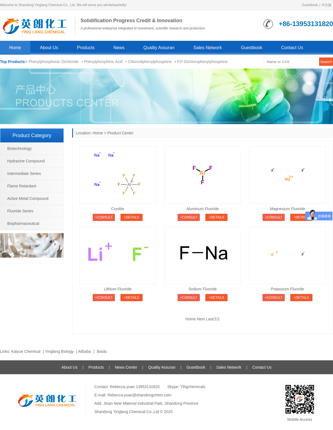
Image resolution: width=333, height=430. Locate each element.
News (119, 47)
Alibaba (84, 351)
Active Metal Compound (28, 198)
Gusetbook (195, 367)
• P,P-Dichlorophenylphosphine (201, 61)
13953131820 (148, 386)
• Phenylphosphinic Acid (102, 61)
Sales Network (207, 47)
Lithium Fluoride (118, 289)
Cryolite (117, 209)
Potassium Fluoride (287, 289)
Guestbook (310, 5)
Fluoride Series (20, 211)
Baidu (102, 351)
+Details (131, 217)
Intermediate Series (24, 173)
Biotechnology (19, 148)
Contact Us (292, 47)
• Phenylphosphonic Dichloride (52, 61)
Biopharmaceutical (23, 223)
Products (86, 47)
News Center (126, 367)
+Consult (103, 217)
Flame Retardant (21, 186)
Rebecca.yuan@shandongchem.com (139, 395)
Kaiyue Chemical (25, 351)
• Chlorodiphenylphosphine (148, 61)
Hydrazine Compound (26, 161)
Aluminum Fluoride (202, 209)
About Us (49, 47)
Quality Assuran (159, 47)
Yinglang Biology (59, 351)
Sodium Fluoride (202, 289)
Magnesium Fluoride (287, 209)
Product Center (120, 133)
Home (15, 47)
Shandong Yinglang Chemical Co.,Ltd (126, 411)
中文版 (327, 5)
